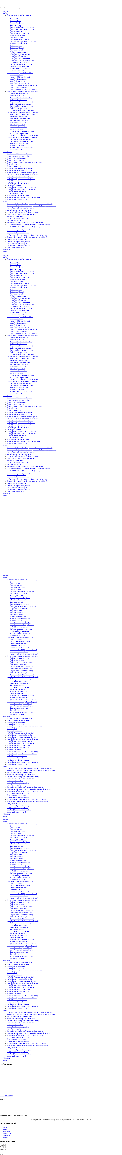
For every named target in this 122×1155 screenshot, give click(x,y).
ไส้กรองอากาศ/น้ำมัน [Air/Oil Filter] (20, 68)
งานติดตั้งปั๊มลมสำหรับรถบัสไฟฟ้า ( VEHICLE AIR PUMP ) (23, 197)
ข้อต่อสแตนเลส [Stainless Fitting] (19, 143)
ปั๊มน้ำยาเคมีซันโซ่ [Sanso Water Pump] (21, 104)
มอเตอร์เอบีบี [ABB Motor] (17, 81)
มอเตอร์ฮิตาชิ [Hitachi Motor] (18, 79)
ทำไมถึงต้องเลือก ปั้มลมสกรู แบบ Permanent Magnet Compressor (25, 226)
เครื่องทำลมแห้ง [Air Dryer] (18, 35)
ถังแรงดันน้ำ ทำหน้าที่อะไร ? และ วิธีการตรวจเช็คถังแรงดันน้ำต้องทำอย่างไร (29, 224)
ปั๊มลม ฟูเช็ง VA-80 (12, 164)
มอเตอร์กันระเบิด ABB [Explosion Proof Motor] (23, 85)
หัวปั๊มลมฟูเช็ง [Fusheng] (17, 48)
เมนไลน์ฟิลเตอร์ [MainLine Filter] (19, 62)
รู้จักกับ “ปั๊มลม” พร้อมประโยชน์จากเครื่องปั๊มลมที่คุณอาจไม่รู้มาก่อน (27, 235)
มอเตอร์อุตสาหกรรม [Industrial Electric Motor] (20, 73)
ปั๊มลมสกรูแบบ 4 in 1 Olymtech (15, 160)
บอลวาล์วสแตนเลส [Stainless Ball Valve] (21, 141)
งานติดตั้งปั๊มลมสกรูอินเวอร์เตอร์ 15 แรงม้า (19, 181)
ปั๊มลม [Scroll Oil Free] (16, 37)
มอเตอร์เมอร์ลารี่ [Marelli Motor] (19, 83)
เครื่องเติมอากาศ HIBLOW (17, 71)
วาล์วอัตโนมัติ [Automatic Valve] (19, 133)
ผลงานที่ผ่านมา (7, 152)
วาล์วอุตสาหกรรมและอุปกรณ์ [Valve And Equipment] (22, 137)
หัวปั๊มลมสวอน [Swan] (16, 50)
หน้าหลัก (6, 11)
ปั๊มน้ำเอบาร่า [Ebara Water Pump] (19, 93)
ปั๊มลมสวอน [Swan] (15, 25)
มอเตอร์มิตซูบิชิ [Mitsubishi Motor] (20, 77)
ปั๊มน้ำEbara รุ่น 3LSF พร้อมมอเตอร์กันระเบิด (19, 154)
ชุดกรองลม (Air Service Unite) (18, 127)
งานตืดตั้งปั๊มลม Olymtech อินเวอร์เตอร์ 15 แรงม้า (21, 179)
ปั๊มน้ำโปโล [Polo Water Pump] (18, 100)
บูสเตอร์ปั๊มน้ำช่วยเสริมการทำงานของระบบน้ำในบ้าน (22, 174)
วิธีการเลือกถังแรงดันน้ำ (14, 220)
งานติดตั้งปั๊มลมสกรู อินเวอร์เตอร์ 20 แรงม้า (19, 170)
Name (2, 1145)
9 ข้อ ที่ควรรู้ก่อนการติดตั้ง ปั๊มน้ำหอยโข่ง (19, 245)
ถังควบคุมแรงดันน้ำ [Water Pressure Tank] (22, 110)
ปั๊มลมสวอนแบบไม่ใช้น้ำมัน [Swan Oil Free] (22, 29)
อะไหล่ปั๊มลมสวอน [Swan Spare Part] (20, 58)
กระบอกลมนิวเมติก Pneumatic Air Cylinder (22, 131)
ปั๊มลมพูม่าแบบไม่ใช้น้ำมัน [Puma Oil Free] (22, 27)
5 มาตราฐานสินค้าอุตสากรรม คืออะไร (18, 233)
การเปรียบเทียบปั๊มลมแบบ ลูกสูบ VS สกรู (18, 229)
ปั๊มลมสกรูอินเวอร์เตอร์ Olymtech (16, 158)
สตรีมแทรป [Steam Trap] (17, 150)
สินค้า (5, 13)
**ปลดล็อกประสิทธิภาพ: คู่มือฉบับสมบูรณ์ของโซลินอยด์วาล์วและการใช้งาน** (29, 204)
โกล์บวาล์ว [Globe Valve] (17, 145)
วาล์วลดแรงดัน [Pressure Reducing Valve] (21, 147)
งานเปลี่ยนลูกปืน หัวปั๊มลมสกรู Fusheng (18, 195)
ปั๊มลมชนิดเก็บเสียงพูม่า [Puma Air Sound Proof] (23, 41)
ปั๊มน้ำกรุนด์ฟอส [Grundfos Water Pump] (21, 98)
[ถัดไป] (2, 1154)
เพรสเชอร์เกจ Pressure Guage (15, 216)
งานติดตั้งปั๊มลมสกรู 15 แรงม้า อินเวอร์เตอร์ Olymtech (22, 172)
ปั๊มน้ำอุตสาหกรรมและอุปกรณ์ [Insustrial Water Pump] (22, 91)
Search (2, 7)
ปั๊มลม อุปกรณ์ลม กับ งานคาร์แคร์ (16, 231)
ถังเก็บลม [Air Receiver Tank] (18, 52)
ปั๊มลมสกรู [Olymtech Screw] (18, 31)
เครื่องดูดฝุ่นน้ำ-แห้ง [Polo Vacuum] (20, 66)
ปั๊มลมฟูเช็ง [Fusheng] (16, 21)
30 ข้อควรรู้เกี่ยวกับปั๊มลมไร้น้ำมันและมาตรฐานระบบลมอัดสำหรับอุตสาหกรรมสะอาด (31, 206)
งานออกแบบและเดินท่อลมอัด (15, 193)
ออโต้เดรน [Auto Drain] (16, 129)
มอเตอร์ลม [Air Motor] (16, 75)
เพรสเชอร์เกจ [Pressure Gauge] (18, 116)
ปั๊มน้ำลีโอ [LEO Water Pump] (18, 108)
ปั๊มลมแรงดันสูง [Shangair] (17, 23)
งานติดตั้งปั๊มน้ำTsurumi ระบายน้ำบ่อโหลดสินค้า (20, 168)
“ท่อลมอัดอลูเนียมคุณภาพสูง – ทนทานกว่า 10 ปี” (21, 210)
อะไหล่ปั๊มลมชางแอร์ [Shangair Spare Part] (22, 60)
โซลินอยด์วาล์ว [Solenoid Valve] (19, 120)
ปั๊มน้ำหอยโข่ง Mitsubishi (17, 95)
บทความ (5, 202)
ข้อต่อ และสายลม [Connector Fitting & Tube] (22, 114)
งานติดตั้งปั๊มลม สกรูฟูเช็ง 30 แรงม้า (17, 191)
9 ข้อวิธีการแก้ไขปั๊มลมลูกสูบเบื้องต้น (17, 243)
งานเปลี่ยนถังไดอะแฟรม (14, 185)
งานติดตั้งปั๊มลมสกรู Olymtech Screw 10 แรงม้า (20, 177)
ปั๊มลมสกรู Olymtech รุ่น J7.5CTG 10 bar (18, 156)
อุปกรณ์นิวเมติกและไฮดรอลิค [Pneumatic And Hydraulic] (23, 112)
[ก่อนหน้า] (0, 1154)
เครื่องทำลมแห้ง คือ (6, 1096)
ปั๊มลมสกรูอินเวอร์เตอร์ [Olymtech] (20, 39)
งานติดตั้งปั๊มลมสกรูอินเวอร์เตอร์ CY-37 (18, 183)
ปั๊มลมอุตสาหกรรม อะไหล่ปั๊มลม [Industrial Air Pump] (22, 15)
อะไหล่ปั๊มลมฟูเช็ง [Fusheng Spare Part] (21, 56)
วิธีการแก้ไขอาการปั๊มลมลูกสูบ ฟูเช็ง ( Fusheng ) (20, 208)
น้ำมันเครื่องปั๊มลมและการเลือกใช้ (17, 247)
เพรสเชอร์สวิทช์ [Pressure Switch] (19, 123)
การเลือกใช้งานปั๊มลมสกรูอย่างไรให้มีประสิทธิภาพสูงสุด (23, 212)
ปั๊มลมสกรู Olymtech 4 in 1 (14, 166)
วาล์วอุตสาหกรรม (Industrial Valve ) (17, 239)
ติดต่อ (5, 251)
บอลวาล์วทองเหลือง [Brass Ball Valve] (21, 139)
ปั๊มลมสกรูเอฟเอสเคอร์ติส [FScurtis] (20, 33)
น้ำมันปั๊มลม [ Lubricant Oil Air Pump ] (21, 64)
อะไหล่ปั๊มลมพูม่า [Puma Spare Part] (20, 54)
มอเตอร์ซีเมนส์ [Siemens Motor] (19, 87)
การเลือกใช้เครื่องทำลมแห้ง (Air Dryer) (18, 218)
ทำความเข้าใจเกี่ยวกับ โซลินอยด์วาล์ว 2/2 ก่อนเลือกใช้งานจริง (25, 222)
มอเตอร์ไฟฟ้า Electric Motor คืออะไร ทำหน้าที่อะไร (21, 214)
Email (2, 1147)
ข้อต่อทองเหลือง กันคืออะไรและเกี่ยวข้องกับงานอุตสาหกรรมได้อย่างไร (27, 237)
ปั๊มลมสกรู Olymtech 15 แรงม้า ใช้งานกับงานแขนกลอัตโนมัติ (24, 162)
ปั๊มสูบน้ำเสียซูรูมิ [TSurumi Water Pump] (21, 102)
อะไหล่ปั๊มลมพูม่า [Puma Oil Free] (19, 43)
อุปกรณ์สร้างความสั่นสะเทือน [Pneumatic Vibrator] (24, 135)
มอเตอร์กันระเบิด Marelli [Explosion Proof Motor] (24, 89)
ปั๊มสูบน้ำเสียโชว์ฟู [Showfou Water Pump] (21, 106)
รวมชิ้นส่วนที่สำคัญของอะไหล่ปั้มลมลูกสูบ (19, 241)
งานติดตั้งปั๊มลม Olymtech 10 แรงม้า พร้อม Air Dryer (22, 189)
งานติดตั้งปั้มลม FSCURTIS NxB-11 (17, 199)
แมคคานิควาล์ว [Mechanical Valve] (20, 118)
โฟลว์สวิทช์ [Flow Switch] (17, 125)
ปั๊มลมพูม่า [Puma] (15, 19)
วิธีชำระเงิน (6, 249)
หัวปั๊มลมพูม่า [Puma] (16, 46)
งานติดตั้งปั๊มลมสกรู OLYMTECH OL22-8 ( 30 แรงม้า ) (22, 187)
